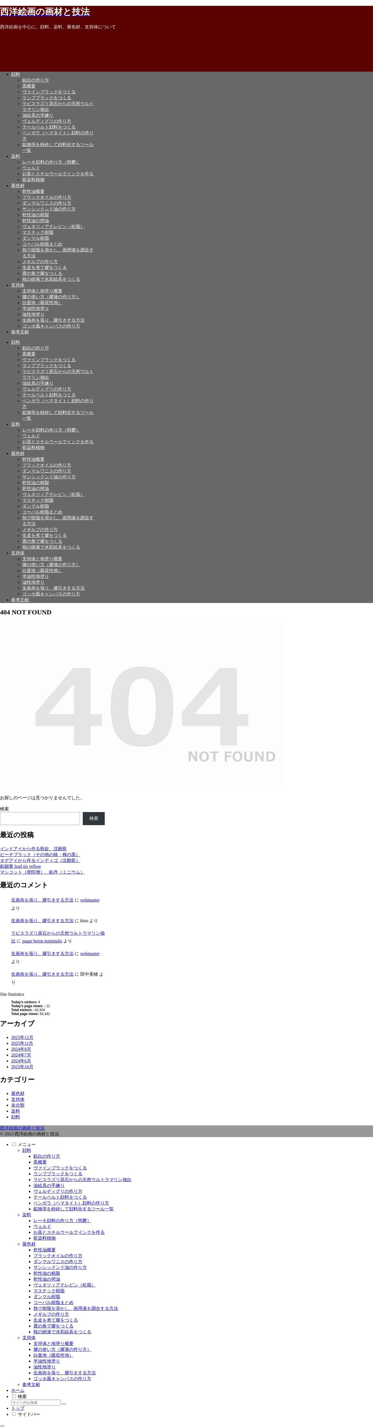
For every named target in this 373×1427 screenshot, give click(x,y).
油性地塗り (44, 1367)
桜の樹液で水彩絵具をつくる (62, 1331)
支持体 (29, 1337)
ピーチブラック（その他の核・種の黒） (40, 854)
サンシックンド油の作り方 (60, 1267)
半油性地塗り (46, 1361)
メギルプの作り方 (51, 1314)
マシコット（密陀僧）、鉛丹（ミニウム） (42, 872)
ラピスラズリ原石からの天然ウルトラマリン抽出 (82, 1179)
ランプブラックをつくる (57, 1173)
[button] (64, 1404)
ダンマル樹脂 (46, 1296)
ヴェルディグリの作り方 (57, 1191)
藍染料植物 (44, 1238)
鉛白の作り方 (46, 1156)
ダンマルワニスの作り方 (57, 1261)
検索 (4, 808)
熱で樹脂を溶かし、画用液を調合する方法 (75, 1308)
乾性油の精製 (46, 1273)
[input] (35, 1403)
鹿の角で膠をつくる (53, 1326)
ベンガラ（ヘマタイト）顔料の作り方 (71, 1203)
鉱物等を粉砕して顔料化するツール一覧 (73, 1208)
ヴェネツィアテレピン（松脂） (64, 1285)
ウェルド (42, 1226)
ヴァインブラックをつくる (60, 1168)
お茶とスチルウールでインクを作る (69, 1232)
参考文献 (31, 1384)
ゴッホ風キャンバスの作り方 (62, 1378)
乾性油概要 (44, 1249)
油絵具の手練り (49, 1185)
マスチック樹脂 (49, 1290)
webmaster (89, 900)
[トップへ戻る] (2, 1426)
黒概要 (40, 1162)
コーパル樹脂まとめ (53, 1302)
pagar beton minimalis (42, 941)
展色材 (29, 1244)
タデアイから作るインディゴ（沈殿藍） (40, 860)
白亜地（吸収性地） (53, 1355)
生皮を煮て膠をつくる (55, 1320)
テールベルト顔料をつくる (60, 1197)
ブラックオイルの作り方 (57, 1255)
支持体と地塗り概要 (53, 1343)
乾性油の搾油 (46, 1279)
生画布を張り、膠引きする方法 (42, 900)
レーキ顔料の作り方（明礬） (62, 1220)
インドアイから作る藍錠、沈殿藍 (33, 848)
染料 (26, 1214)
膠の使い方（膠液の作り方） (62, 1349)
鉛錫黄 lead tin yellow (20, 866)
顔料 (26, 1150)
